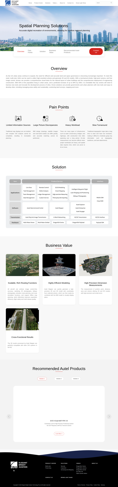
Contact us (70, 3)
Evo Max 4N (79, 471)
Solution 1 (42, 378)
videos (55, 3)
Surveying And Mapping (67, 469)
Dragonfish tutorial (81, 469)
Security (63, 466)
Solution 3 (76, 378)
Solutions (47, 3)
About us (62, 3)
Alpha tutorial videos (81, 473)
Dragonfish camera (81, 468)
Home (30, 3)
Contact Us (96, 51)
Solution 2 (59, 378)
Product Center (38, 3)
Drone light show (81, 3)
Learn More (59, 433)
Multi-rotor (48, 466)
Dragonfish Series (81, 466)
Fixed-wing (48, 468)
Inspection (63, 468)
